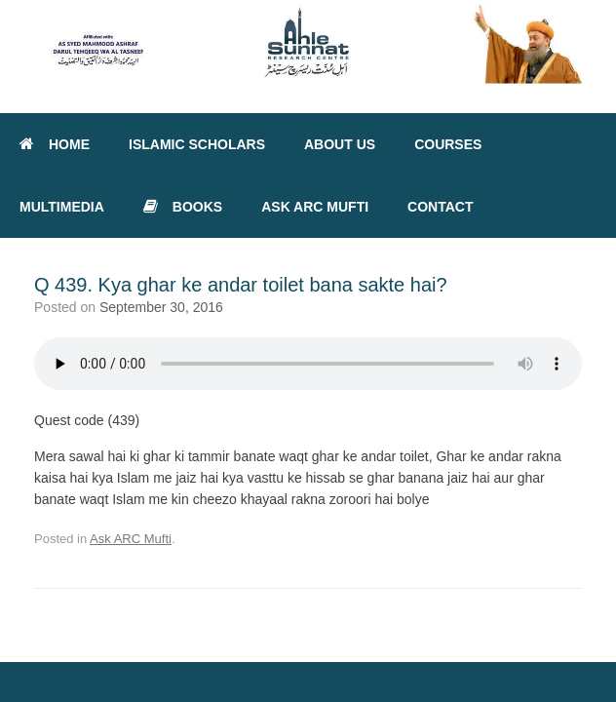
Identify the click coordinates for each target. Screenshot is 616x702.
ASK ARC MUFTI (314, 206)
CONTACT (440, 206)
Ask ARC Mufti (131, 538)
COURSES (447, 144)
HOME (54, 144)
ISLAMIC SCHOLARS (197, 144)
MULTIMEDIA (61, 206)
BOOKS (182, 206)
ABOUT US (339, 144)
